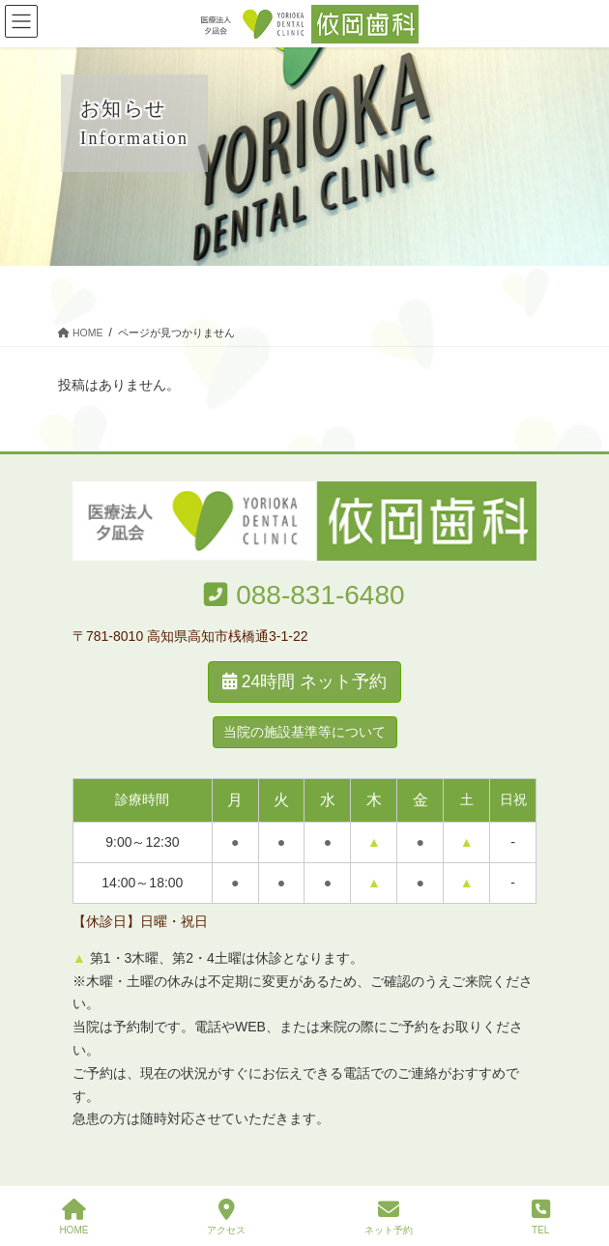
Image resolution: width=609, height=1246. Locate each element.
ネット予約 (388, 1217)
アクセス (226, 1217)
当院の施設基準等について (304, 731)
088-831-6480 (320, 595)
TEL (541, 1217)
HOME (73, 1217)
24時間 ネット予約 (304, 681)
